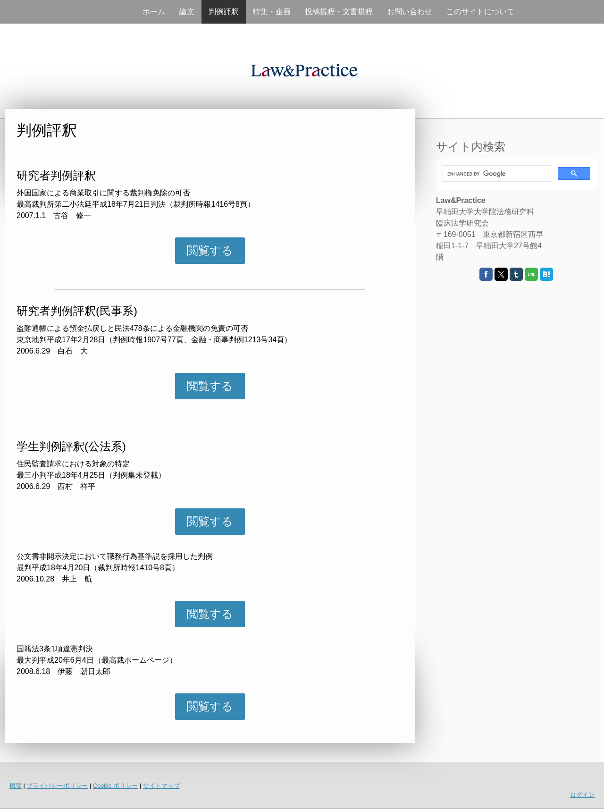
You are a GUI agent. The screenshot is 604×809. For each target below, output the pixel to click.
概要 (15, 785)
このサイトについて (480, 12)
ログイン (582, 794)
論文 (186, 12)
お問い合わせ (409, 12)
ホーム (154, 12)
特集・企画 (272, 12)
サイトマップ (161, 785)
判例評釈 (224, 12)
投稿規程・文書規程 (339, 12)
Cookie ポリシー (115, 785)
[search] (496, 173)
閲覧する (210, 250)
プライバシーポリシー (57, 785)
